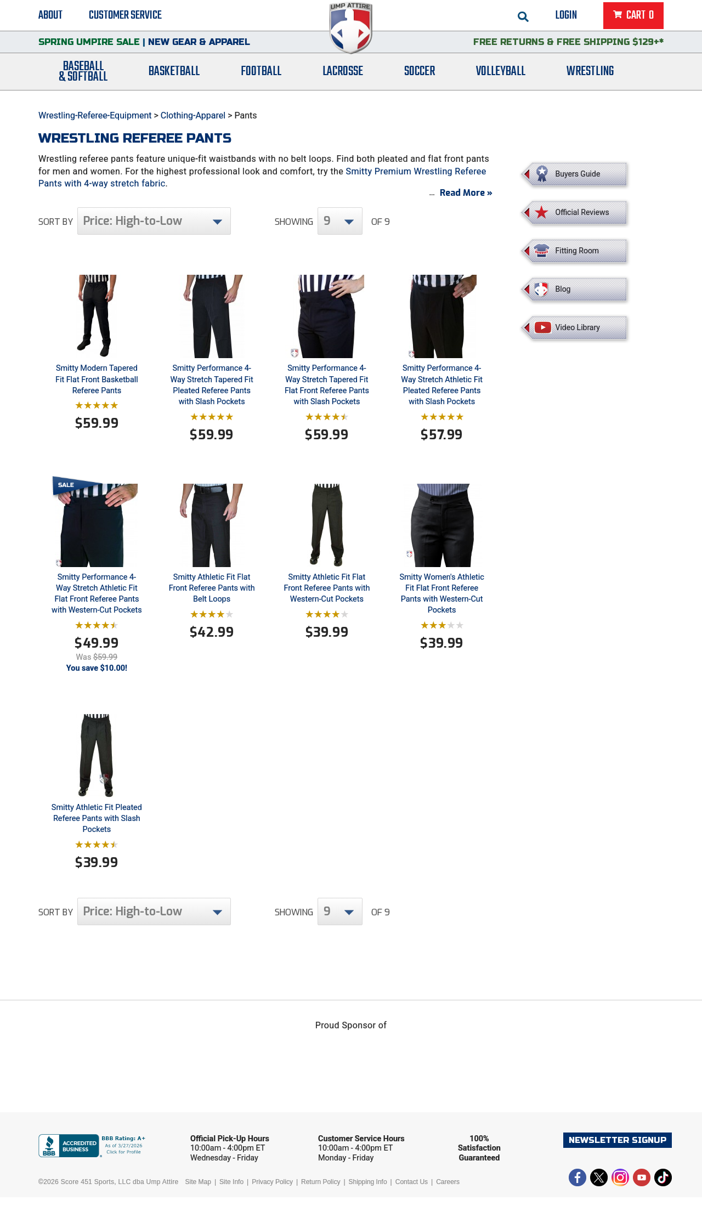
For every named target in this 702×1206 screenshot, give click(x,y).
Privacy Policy (272, 1190)
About (50, 16)
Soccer (419, 78)
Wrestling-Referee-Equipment (95, 115)
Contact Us (411, 1190)
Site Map (198, 1190)
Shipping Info (368, 1190)
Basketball (174, 78)
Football (261, 78)
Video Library (578, 327)
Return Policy (320, 1190)
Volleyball (500, 78)
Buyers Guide (578, 173)
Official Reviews (582, 212)
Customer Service (125, 16)
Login (566, 16)
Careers (448, 1190)
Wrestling (590, 78)
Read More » (466, 201)
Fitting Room (577, 250)
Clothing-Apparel (193, 115)
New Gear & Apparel (199, 46)
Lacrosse (342, 78)
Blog (563, 289)
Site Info (231, 1190)
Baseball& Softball (83, 78)
